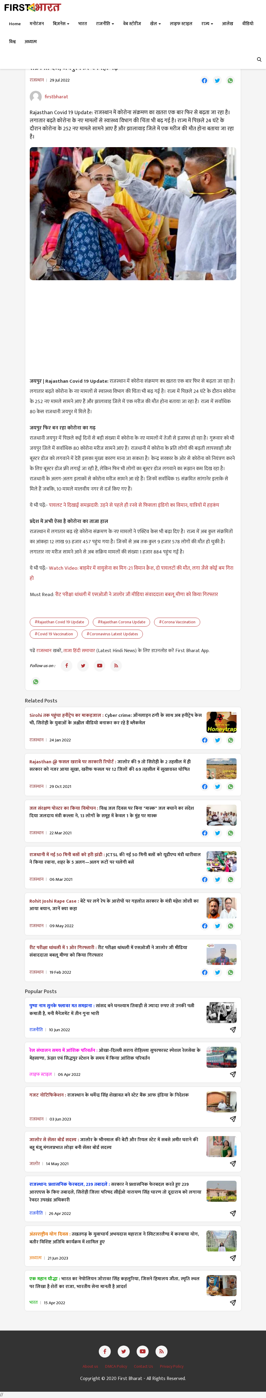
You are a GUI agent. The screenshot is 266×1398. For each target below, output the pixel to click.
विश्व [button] (12, 42)
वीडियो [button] (247, 24)
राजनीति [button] (105, 24)
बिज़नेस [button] (61, 24)
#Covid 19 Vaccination (54, 634)
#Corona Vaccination (177, 622)
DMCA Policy (116, 1366)
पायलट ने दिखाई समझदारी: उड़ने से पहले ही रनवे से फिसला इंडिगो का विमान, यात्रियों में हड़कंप (134, 505)
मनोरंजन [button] (37, 24)
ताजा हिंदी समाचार (79, 651)
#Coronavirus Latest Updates (112, 634)
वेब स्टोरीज (132, 24)
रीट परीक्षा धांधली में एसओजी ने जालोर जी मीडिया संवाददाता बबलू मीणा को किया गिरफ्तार (136, 594)
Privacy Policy (171, 1366)
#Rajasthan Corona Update (121, 622)
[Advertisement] (133, 328)
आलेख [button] (227, 24)
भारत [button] (82, 24)
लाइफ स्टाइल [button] (181, 24)
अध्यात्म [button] (31, 42)
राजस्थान (44, 651)
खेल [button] (155, 24)
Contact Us (144, 1366)
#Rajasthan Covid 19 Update (59, 622)
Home (15, 24)
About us (91, 1366)
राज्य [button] (207, 24)
